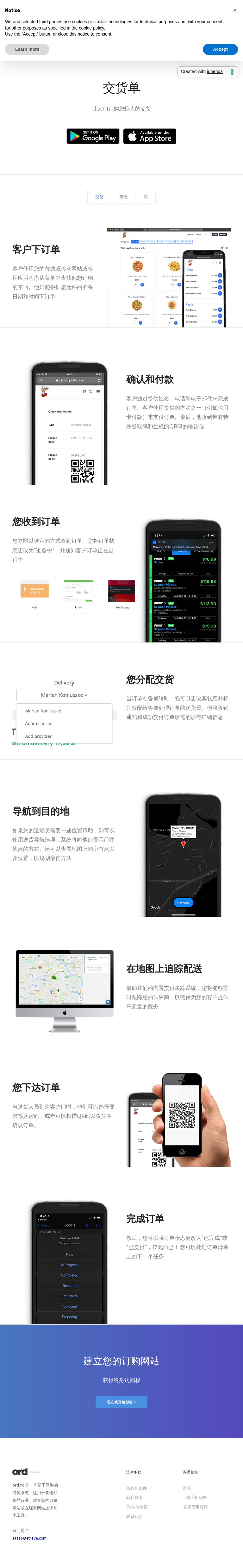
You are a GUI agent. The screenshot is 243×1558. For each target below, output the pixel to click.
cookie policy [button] (91, 27)
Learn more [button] (27, 49)
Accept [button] (220, 49)
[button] (235, 10)
